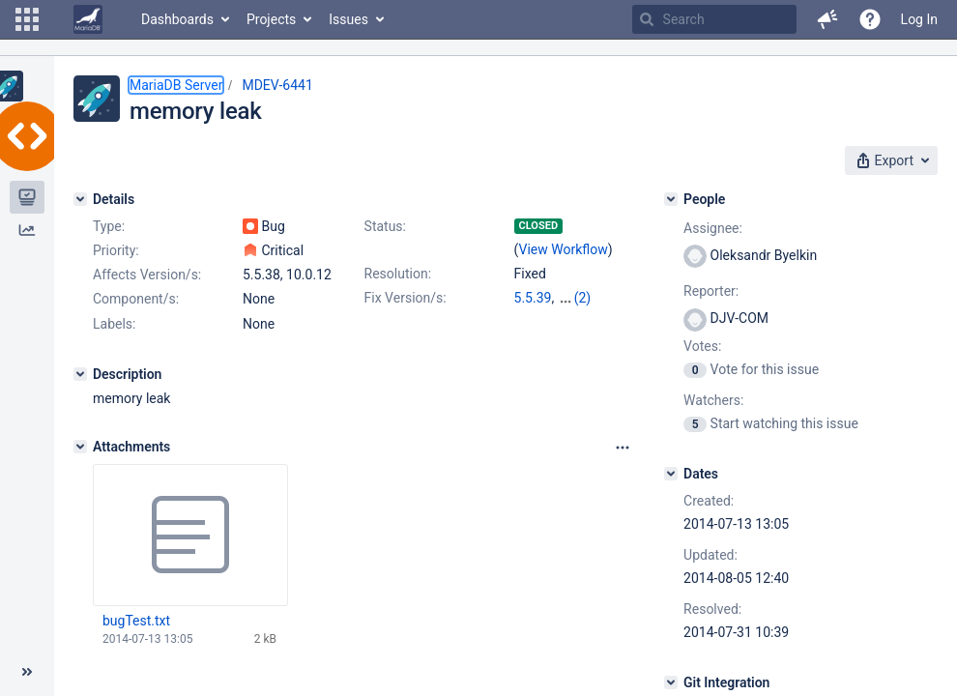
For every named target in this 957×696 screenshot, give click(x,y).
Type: (109, 226)
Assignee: (712, 228)
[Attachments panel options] (622, 447)
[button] (27, 19)
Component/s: (136, 298)
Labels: (114, 324)
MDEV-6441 (277, 85)
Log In (919, 19)
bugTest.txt (136, 620)
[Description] (80, 374)
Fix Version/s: (405, 297)
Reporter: (711, 291)
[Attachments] (80, 446)
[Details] (80, 199)
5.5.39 (533, 297)
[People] (671, 199)
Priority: (116, 250)
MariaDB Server (176, 85)
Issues (348, 19)
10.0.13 (580, 297)
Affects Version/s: (147, 274)
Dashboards (177, 19)
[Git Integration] (671, 682)
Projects (271, 19)
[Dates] (671, 473)
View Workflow (563, 249)
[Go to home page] (88, 19)
